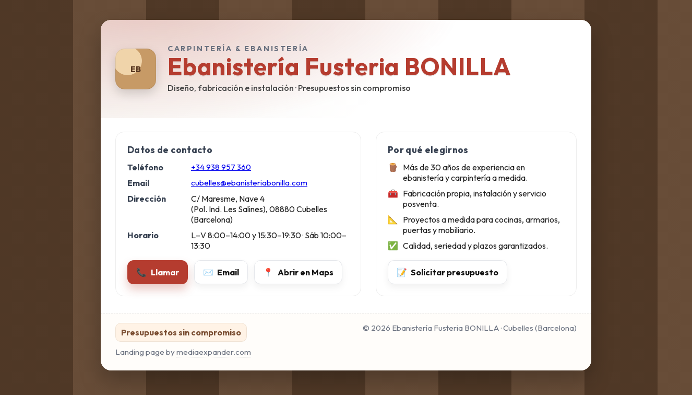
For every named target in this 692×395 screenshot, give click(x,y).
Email (221, 272)
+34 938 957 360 (221, 167)
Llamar (157, 272)
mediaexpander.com (213, 352)
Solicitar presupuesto (448, 272)
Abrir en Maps (298, 272)
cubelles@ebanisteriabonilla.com (249, 183)
